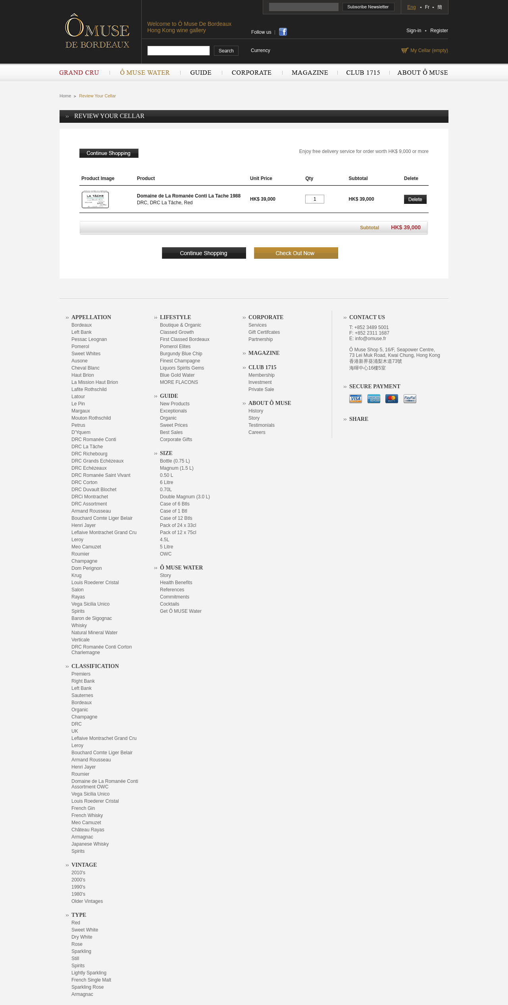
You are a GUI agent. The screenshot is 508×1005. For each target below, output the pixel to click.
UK (74, 731)
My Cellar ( (428, 50)
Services (257, 325)
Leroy (77, 539)
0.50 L (166, 475)
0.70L (166, 489)
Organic (79, 710)
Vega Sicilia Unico (90, 604)
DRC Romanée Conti (93, 439)
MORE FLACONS (179, 382)
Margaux (80, 411)
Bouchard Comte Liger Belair (102, 518)
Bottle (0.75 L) (175, 461)
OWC (165, 554)
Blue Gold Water (177, 375)
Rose (77, 944)
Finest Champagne (180, 361)
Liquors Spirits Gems (182, 368)
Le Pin (78, 404)
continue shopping (109, 153)
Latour (78, 396)
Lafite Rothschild (89, 389)
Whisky (79, 625)
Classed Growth (177, 332)
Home (65, 95)
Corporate (252, 72)
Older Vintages (87, 901)
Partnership (260, 339)
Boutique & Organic (180, 325)
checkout (296, 253)
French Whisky (87, 815)
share (283, 32)
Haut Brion (82, 375)
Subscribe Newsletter (369, 7)
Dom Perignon (86, 568)
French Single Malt (91, 980)
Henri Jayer (83, 525)
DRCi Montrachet (89, 497)
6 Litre (166, 482)
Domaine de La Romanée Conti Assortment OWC (104, 784)
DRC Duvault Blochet (93, 489)
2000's (78, 880)
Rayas (78, 597)
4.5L (164, 539)
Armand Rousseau (91, 511)
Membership (261, 375)
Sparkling (81, 951)
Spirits (78, 611)
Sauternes (82, 695)
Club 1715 (363, 72)
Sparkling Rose (87, 987)
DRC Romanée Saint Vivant (101, 475)
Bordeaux (81, 325)
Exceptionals (173, 411)
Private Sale (261, 389)
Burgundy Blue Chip (181, 353)
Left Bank (81, 332)
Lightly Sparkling (88, 973)
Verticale (80, 640)
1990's (78, 887)
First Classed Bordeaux (185, 339)
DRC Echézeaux (89, 468)
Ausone (79, 361)
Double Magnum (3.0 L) (185, 497)
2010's (78, 872)
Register (439, 30)
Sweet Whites (85, 353)
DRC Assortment (89, 504)
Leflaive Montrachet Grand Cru (104, 532)
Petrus (78, 425)
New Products (175, 404)
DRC (76, 724)
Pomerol (80, 346)
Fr (427, 7)
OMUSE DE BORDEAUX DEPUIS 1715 (100, 30)
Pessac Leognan (89, 339)
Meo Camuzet (86, 547)
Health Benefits (176, 582)
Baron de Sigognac (91, 618)
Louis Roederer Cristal (95, 582)
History (255, 411)
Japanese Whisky (90, 844)
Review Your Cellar (97, 95)
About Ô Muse (418, 72)
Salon (77, 590)
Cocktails (169, 604)
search (226, 51)
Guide (201, 72)
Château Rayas (87, 830)
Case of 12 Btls (176, 518)
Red (75, 923)
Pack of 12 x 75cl (178, 532)
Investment (260, 382)
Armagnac (82, 837)
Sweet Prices (174, 425)
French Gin (83, 808)
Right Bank (83, 681)
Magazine (309, 72)
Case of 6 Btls (175, 504)
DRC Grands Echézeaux (97, 461)
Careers (257, 432)
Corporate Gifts (176, 439)
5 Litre (166, 547)
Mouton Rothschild (91, 418)
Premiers (80, 674)
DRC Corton (84, 482)
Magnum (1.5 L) (177, 468)
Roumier (80, 554)
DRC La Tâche (87, 446)
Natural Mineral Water (94, 632)
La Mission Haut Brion (94, 382)
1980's (78, 894)
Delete (415, 199)
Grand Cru (85, 72)
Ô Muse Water (145, 72)
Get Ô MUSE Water (181, 611)
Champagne (84, 561)
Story (165, 575)
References (172, 590)
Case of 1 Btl (173, 511)
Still (75, 958)
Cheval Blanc (85, 368)
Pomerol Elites (175, 346)
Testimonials (261, 425)
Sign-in (413, 30)
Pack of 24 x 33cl (178, 525)
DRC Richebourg (89, 454)
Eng (411, 7)
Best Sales (171, 432)
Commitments (174, 597)
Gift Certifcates (264, 332)
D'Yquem (80, 432)
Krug (76, 575)
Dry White (81, 937)
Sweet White (84, 930)
